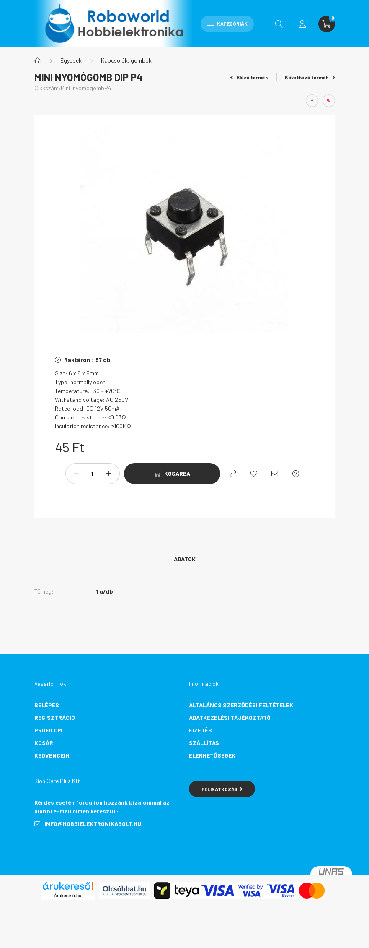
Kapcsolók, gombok (126, 60)
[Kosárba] (172, 473)
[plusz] (109, 473)
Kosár (43, 742)
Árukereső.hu (67, 895)
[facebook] (312, 100)
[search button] (279, 24)
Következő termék (310, 77)
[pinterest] (329, 100)
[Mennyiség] (92, 474)
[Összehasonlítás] (232, 473)
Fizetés (200, 730)
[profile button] (302, 24)
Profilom (48, 730)
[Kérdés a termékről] (295, 473)
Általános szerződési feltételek (241, 704)
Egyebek (71, 60)
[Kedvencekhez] (253, 473)
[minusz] (76, 473)
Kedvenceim (52, 755)
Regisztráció (54, 717)
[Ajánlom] (274, 473)
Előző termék (249, 77)
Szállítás (204, 742)
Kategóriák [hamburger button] (227, 23)
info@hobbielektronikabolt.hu (92, 823)
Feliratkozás (222, 789)
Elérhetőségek (212, 755)
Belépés (46, 704)
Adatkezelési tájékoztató (230, 717)
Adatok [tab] (185, 559)
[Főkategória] (37, 60)
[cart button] (326, 24)
